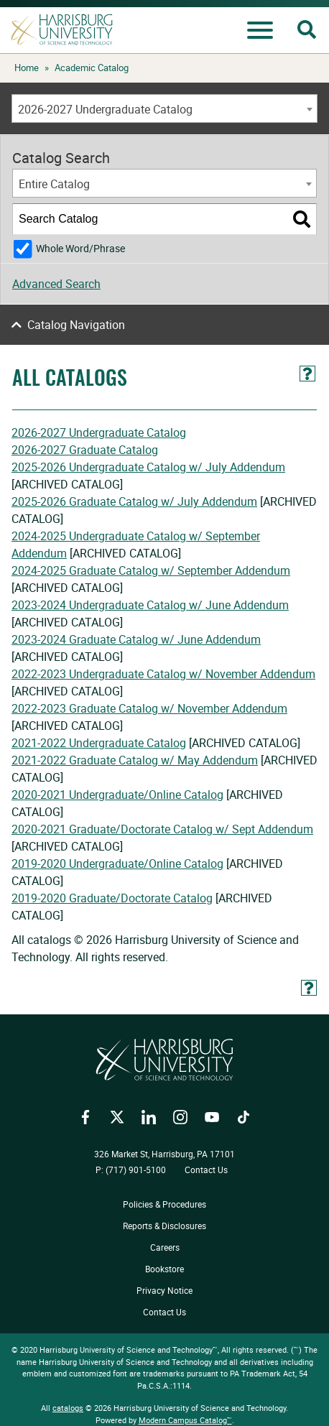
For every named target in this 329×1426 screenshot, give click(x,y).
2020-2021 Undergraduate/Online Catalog (117, 794)
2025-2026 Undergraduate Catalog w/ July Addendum (148, 467)
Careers (165, 1247)
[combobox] (164, 108)
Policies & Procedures (164, 1204)
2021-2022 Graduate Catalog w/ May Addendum (134, 760)
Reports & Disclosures (164, 1225)
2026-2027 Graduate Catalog (84, 450)
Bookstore (164, 1268)
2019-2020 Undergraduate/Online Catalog (117, 863)
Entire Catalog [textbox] (54, 184)
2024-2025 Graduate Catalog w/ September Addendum (150, 570)
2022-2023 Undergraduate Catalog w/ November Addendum (163, 674)
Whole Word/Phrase (80, 248)
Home (26, 67)
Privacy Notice (164, 1290)
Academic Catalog (92, 67)
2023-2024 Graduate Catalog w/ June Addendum (136, 639)
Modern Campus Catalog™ (185, 1420)
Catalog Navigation (76, 325)
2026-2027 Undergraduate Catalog (98, 432)
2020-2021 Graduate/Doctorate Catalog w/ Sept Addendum (162, 829)
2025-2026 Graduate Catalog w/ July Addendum (134, 501)
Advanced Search (56, 284)
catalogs (67, 1407)
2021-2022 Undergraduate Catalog (98, 743)
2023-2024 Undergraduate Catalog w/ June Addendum (150, 605)
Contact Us (206, 1169)
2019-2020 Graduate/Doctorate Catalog (112, 898)
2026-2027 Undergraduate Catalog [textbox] (105, 109)
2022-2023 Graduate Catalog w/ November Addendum (149, 708)
